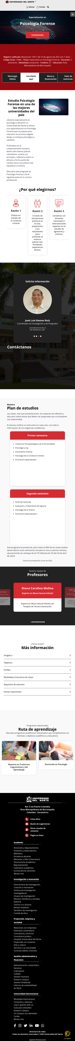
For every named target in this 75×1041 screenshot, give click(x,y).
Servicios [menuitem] (18, 968)
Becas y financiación (51, 77)
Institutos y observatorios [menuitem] (25, 850)
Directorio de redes (37, 1032)
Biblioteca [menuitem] (18, 853)
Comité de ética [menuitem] (21, 913)
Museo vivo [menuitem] (19, 873)
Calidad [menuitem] (17, 974)
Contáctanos (37, 35)
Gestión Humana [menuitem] (21, 976)
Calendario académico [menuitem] (24, 868)
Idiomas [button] (30, 7)
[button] (48, 7)
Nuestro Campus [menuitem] (21, 979)
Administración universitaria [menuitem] (26, 965)
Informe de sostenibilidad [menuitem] (25, 985)
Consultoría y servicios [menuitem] (24, 933)
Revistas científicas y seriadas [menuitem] (27, 899)
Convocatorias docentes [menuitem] (24, 870)
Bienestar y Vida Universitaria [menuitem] (27, 859)
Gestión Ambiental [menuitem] (22, 982)
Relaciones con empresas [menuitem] (25, 927)
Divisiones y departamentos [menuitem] (26, 848)
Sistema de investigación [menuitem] (25, 890)
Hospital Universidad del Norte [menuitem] (27, 939)
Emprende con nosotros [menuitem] (24, 942)
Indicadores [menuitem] (19, 971)
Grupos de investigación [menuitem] (24, 896)
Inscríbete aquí (31, 77)
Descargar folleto (12, 77)
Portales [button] (40, 7)
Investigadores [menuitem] (20, 893)
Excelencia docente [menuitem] (22, 856)
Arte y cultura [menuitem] (20, 945)
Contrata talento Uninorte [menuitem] (25, 950)
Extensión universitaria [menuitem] (24, 930)
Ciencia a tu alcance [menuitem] (22, 904)
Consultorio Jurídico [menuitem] (22, 936)
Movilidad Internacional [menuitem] (24, 999)
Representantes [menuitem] (21, 865)
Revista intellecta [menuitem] (21, 907)
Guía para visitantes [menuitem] (22, 1007)
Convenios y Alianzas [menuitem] (23, 1002)
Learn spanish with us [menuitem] (23, 1005)
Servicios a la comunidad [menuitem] (25, 948)
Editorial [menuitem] (17, 901)
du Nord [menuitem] (17, 988)
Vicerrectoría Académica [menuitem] (24, 862)
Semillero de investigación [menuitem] (25, 910)
